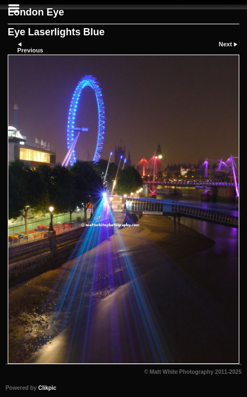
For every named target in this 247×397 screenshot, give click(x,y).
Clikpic (47, 388)
